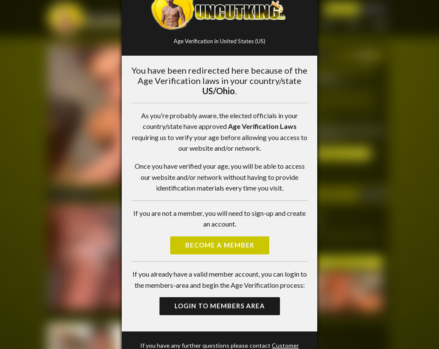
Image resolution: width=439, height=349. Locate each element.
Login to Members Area (219, 306)
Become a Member (219, 245)
